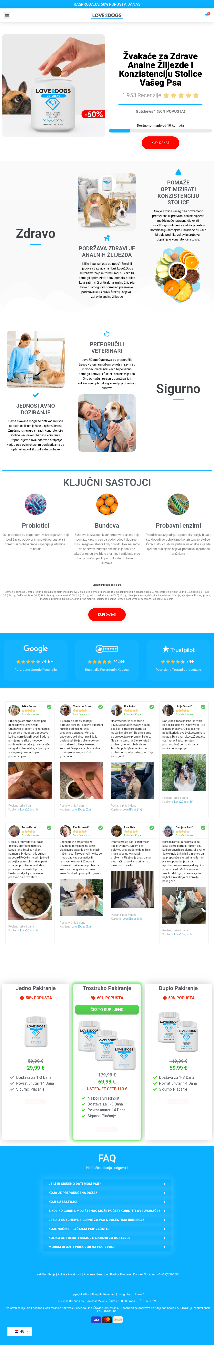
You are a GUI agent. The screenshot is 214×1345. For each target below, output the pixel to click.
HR (19, 1331)
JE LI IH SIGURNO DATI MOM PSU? (75, 1184)
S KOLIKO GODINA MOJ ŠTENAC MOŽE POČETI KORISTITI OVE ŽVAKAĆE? (104, 1211)
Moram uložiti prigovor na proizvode (82, 1247)
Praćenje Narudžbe (96, 1274)
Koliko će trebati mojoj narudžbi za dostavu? (89, 1238)
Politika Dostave (120, 1274)
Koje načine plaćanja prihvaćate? (79, 1229)
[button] (7, 15)
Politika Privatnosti (69, 1274)
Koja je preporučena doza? (73, 1193)
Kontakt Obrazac (144, 1274)
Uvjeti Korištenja (45, 1274)
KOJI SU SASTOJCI (63, 1202)
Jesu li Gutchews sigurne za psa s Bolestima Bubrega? (96, 1220)
